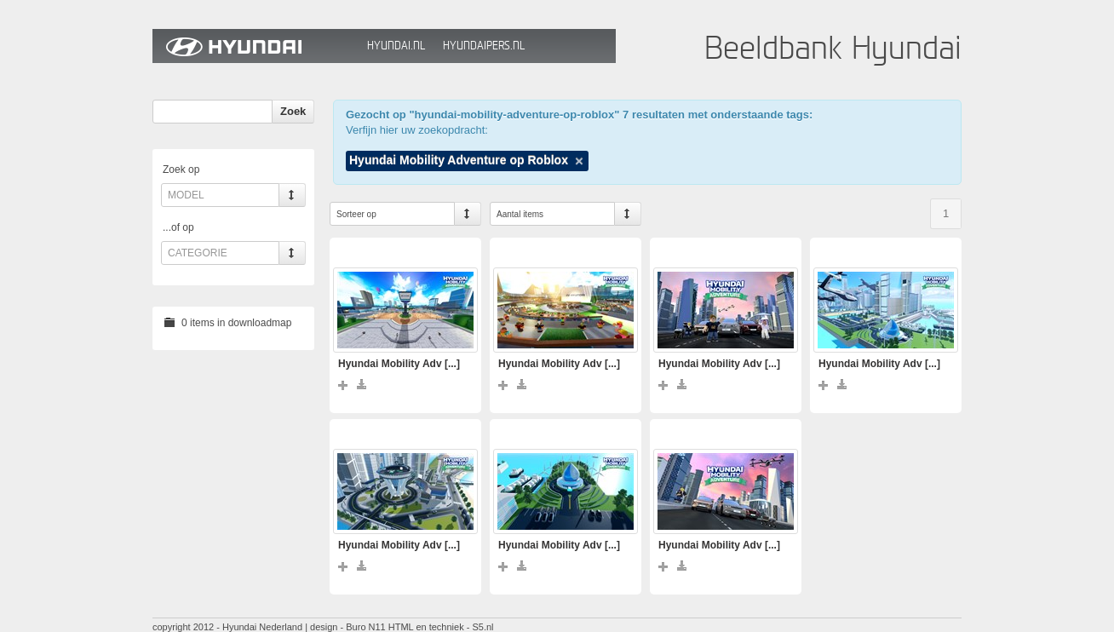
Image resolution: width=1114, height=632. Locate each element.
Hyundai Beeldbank (255, 46)
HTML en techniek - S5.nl (441, 627)
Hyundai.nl (396, 45)
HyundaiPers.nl (484, 45)
